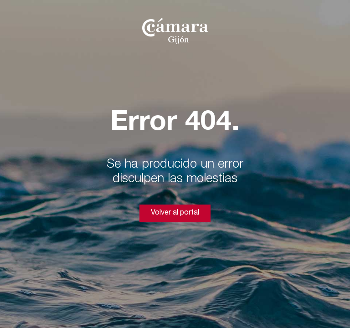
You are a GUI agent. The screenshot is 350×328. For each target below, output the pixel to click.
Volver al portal (175, 213)
